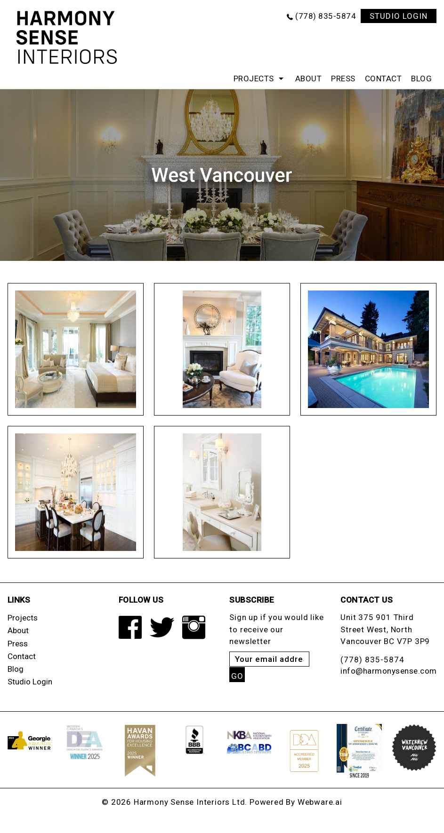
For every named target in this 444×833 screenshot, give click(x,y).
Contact (383, 78)
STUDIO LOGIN (399, 16)
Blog (421, 78)
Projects (254, 78)
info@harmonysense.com (388, 671)
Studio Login (30, 681)
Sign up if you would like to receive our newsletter (276, 629)
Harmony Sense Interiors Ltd (189, 802)
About (308, 78)
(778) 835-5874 (325, 16)
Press (343, 78)
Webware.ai (320, 802)
